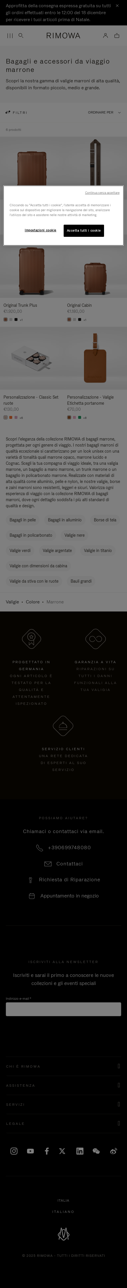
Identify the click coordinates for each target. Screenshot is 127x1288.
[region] (63, 215)
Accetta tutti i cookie (84, 230)
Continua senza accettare (102, 193)
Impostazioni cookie (40, 230)
